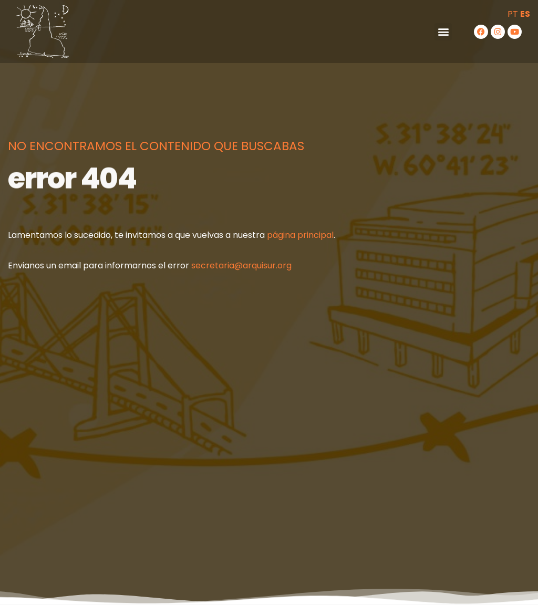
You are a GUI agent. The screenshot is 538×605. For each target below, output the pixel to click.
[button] (443, 31)
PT (513, 14)
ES (525, 14)
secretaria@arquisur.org (241, 265)
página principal (300, 235)
